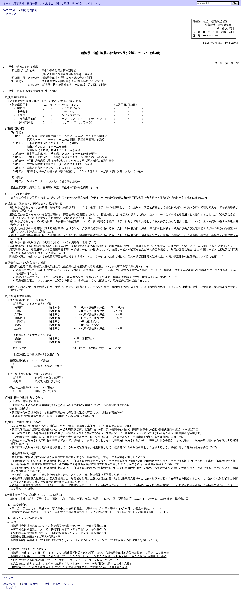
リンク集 (77, 3)
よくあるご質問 (49, 3)
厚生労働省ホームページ (59, 583)
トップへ (8, 577)
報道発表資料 (29, 10)
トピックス (9, 13)
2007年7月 (9, 10)
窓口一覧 (32, 3)
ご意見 (65, 3)
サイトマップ (93, 3)
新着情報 (18, 3)
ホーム (7, 3)
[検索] (214, 3)
